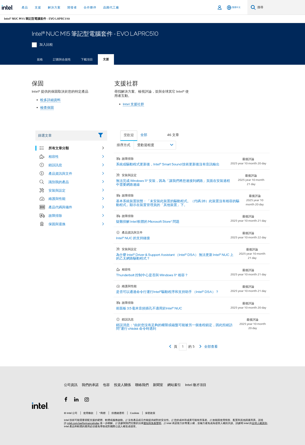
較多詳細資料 (50, 100)
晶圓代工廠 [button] (111, 7)
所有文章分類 (59, 148)
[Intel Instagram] (86, 400)
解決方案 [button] (54, 7)
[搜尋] (253, 7)
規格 (40, 59)
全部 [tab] (143, 135)
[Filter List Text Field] (65, 135)
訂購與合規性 (62, 59)
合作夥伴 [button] (90, 7)
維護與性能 (57, 198)
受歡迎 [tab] (129, 135)
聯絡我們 (142, 385)
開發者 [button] (72, 7)
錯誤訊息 (55, 165)
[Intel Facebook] (65, 400)
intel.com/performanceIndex (83, 423)
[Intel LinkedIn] (76, 400)
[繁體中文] (234, 7)
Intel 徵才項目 (195, 385)
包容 (106, 385)
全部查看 (211, 347)
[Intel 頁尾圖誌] (40, 405)
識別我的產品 (59, 182)
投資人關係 (122, 385)
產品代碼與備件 (60, 207)
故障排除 (55, 215)
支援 (106, 59)
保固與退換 (57, 224)
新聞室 (158, 385)
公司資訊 (71, 385)
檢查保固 (47, 108)
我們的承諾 (90, 385)
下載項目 (87, 59)
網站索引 (174, 385)
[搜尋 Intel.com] (280, 7)
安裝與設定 (57, 190)
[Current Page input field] (183, 346)
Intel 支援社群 (133, 104)
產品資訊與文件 (60, 173)
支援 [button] (38, 7)
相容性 (54, 156)
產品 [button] (25, 7)
